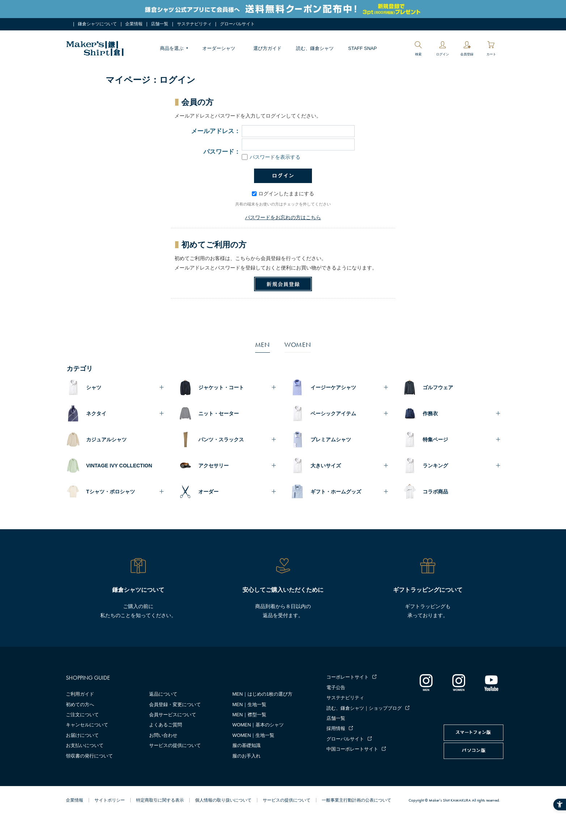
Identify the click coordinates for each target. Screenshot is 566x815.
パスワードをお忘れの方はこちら (283, 217)
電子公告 (335, 687)
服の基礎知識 (246, 745)
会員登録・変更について (175, 704)
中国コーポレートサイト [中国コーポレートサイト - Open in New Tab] (352, 749)
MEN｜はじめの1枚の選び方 (262, 694)
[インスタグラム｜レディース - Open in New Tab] (458, 682)
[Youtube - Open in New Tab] (491, 682)
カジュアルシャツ (106, 439)
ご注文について (82, 714)
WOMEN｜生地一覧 (253, 735)
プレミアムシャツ (331, 439)
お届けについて (82, 735)
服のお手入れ (246, 756)
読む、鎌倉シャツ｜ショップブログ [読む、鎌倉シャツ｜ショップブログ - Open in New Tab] (364, 708)
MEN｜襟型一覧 (249, 714)
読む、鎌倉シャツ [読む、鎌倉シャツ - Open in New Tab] (315, 48)
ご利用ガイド (80, 694)
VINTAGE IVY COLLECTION (119, 465)
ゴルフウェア (438, 387)
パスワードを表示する (271, 157)
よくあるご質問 (165, 724)
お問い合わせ (163, 735)
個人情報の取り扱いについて (223, 800)
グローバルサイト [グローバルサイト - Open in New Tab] (237, 23)
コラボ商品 (435, 491)
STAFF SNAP (362, 48)
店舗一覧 (159, 23)
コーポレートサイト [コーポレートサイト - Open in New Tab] (347, 677)
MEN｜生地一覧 (249, 704)
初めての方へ (80, 704)
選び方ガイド (267, 48)
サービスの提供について (175, 745)
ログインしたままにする (283, 193)
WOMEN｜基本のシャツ (258, 724)
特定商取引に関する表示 (160, 800)
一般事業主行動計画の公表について (356, 800)
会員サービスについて (172, 714)
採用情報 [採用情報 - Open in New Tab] (335, 728)
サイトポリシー (109, 800)
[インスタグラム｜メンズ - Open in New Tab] (426, 682)
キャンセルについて (87, 724)
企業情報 (134, 23)
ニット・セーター (218, 413)
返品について (163, 694)
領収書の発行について (89, 756)
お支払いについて (85, 745)
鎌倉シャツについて (97, 23)
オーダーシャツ (218, 48)
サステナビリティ (194, 23)
